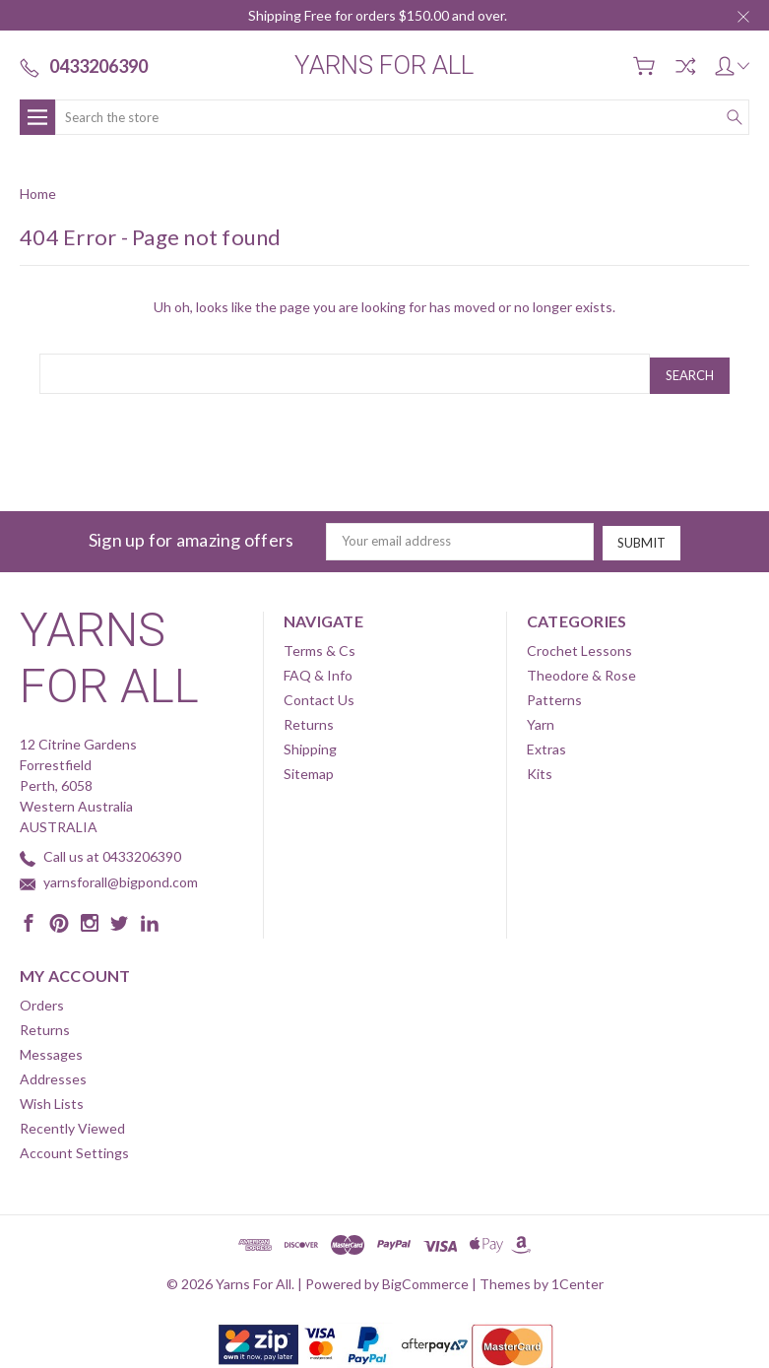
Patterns (554, 694)
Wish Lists (52, 1098)
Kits (539, 768)
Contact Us (319, 694)
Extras (546, 744)
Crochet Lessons (579, 645)
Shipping (310, 744)
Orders (42, 1000)
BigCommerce (425, 1278)
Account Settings (74, 1148)
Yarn (540, 719)
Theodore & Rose (581, 670)
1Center (577, 1278)
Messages (51, 1049)
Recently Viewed (72, 1123)
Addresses (53, 1074)
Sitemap (309, 768)
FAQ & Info (318, 670)
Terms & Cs (319, 645)
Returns (309, 719)
